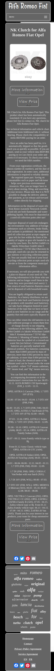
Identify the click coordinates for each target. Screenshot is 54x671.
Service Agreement (28, 654)
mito (23, 573)
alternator (20, 599)
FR (30, 659)
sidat (17, 595)
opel (39, 622)
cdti (42, 600)
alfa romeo (23, 578)
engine (26, 585)
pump (38, 595)
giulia (25, 612)
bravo (12, 612)
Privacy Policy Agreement (28, 649)
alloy (43, 611)
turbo (17, 623)
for (34, 616)
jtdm (15, 605)
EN (25, 659)
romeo (36, 572)
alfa (31, 590)
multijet (41, 592)
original (37, 584)
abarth (34, 600)
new (18, 612)
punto (32, 627)
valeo (39, 579)
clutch (28, 623)
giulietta (17, 584)
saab (22, 591)
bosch (18, 617)
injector (27, 595)
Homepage (28, 638)
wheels (24, 627)
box (41, 618)
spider (15, 591)
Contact (28, 643)
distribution (39, 606)
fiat (34, 610)
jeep (27, 618)
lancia (26, 604)
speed (15, 574)
